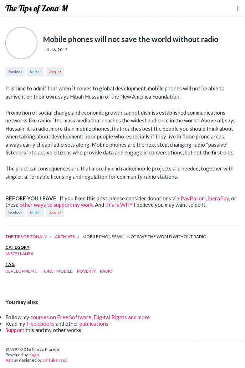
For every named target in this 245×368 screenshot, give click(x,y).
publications (94, 323)
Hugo (34, 354)
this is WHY (119, 204)
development (20, 271)
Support (14, 330)
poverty (86, 271)
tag (10, 264)
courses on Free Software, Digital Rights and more (90, 317)
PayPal (189, 198)
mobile (64, 271)
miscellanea (19, 253)
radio (106, 271)
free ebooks (40, 323)
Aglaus (11, 360)
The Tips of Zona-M (36, 8)
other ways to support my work (56, 204)
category (17, 247)
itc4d (46, 271)
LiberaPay (217, 198)
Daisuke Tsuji (54, 360)
